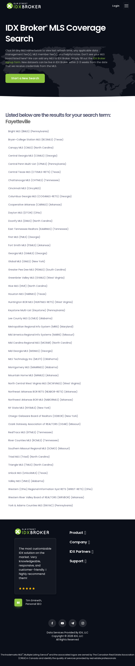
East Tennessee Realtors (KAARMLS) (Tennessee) (38, 229)
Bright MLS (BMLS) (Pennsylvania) (28, 131)
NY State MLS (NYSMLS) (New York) (29, 408)
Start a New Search (25, 78)
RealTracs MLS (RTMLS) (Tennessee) (30, 432)
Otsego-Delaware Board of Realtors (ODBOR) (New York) (43, 416)
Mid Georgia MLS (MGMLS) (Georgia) (30, 351)
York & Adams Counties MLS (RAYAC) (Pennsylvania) (40, 505)
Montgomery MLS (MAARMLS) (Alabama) (33, 367)
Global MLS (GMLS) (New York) (26, 261)
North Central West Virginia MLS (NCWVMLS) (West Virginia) (44, 383)
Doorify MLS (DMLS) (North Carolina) (30, 221)
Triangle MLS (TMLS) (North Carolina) (30, 464)
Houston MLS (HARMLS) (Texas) (27, 294)
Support (76, 561)
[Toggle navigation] (126, 6)
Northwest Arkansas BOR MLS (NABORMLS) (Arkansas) (40, 399)
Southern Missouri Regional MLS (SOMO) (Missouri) (39, 448)
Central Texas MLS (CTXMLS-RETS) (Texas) (34, 172)
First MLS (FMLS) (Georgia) (24, 237)
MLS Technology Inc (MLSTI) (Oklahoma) (33, 359)
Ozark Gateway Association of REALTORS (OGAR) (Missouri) (44, 424)
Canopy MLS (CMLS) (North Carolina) (31, 147)
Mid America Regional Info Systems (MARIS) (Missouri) (41, 334)
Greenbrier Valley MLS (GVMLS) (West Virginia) (36, 277)
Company (78, 542)
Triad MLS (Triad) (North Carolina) (29, 456)
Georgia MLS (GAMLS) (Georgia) (27, 253)
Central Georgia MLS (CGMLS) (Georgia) (32, 155)
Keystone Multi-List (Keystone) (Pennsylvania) (36, 310)
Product (76, 532)
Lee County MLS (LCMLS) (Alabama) (30, 318)
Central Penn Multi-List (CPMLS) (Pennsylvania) (37, 164)
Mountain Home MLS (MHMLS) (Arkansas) (33, 375)
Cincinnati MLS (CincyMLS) (24, 188)
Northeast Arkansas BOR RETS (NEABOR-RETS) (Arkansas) (43, 391)
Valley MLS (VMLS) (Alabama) (26, 481)
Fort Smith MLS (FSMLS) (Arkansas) (29, 245)
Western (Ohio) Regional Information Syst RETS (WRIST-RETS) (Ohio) (50, 489)
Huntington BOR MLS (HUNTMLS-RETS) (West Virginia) (40, 302)
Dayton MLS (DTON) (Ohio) (25, 212)
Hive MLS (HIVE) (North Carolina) (27, 286)
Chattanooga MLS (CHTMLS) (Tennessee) (34, 180)
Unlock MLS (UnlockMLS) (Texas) (28, 473)
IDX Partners (80, 551)
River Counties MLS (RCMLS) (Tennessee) (33, 440)
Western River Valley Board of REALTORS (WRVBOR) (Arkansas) (46, 497)
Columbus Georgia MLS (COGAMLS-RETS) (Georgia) (40, 196)
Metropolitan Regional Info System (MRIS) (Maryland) (40, 326)
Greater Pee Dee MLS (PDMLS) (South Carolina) (37, 269)
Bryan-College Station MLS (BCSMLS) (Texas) (35, 139)
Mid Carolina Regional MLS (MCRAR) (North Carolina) (40, 342)
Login (115, 6)
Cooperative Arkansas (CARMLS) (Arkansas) (35, 204)
